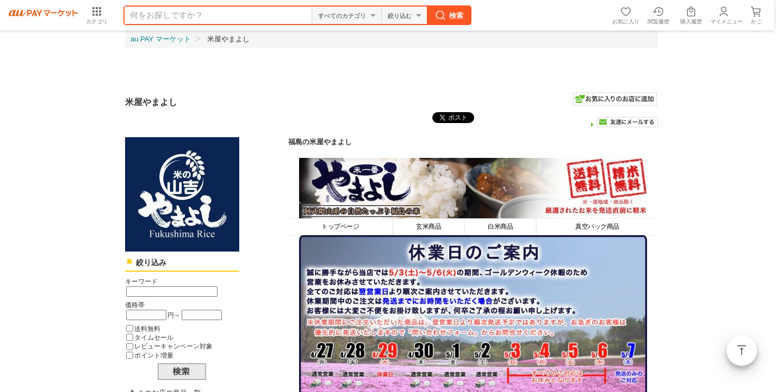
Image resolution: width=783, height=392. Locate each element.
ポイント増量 (153, 355)
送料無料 (147, 328)
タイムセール (153, 337)
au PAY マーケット (160, 39)
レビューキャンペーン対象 (173, 346)
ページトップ (741, 350)
